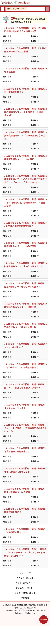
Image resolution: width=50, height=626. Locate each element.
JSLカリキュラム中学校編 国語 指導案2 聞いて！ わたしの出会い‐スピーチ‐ (26, 386)
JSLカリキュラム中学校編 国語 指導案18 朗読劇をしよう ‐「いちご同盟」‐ (26, 244)
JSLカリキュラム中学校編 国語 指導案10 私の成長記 (26, 70)
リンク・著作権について (25, 592)
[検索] (47, 9)
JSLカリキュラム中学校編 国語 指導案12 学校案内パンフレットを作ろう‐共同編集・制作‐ (26, 112)
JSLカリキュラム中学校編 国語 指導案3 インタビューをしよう (26, 406)
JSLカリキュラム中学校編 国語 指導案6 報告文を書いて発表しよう (26, 470)
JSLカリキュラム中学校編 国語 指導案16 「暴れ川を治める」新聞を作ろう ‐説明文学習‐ (26, 202)
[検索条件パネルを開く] (43, 619)
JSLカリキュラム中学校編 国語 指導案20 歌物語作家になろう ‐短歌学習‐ (26, 305)
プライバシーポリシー (25, 588)
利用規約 (25, 597)
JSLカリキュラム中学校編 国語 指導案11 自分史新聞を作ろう (26, 90)
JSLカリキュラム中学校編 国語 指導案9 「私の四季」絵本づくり (26, 530)
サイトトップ (25, 573)
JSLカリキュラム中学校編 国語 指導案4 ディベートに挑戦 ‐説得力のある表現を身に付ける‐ (26, 428)
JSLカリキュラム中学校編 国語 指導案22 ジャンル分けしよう (26, 345)
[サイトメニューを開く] (48, 2)
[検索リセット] (2, 9)
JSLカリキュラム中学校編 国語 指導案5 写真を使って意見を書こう (26, 450)
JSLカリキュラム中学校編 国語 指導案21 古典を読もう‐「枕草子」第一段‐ (26, 325)
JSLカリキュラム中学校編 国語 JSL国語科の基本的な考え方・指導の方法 (25, 29)
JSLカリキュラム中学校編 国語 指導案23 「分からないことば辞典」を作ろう (26, 366)
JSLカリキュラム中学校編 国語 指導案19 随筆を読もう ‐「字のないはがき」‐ (26, 264)
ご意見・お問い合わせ (25, 583)
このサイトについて (25, 578)
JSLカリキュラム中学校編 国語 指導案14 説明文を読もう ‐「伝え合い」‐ (26, 157)
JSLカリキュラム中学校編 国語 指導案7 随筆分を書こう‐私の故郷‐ (26, 490)
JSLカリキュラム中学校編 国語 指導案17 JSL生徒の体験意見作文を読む (26, 224)
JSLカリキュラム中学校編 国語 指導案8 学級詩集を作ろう (26, 510)
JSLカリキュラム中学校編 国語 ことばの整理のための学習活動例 (25, 50)
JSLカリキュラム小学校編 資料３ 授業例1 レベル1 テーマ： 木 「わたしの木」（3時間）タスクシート (25, 552)
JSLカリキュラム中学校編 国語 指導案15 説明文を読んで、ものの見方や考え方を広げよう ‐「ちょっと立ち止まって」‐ (26, 179)
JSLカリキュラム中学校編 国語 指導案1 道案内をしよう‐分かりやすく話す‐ (26, 285)
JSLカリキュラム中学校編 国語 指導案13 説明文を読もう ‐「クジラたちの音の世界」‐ (26, 135)
